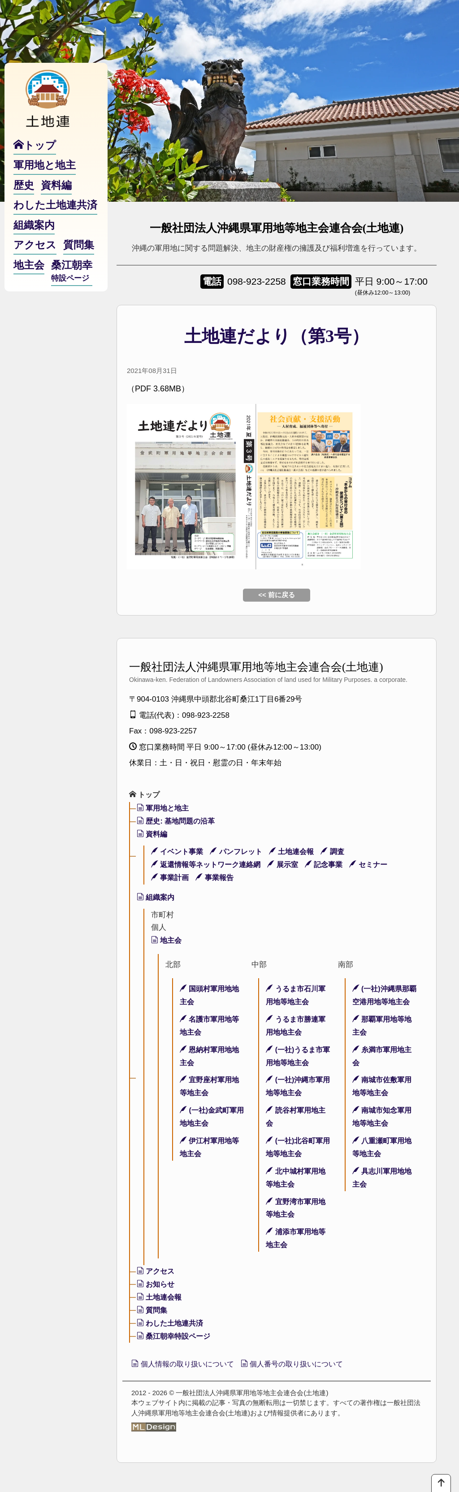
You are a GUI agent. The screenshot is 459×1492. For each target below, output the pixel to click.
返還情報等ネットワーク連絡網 (209, 865)
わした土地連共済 (172, 1323)
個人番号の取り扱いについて (310, 1365)
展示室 (290, 865)
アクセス (157, 1272)
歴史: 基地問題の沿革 (178, 822)
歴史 (23, 201)
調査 (342, 852)
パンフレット (241, 852)
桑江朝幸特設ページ (176, 1336)
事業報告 (218, 878)
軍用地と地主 (164, 809)
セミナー (380, 865)
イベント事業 (179, 852)
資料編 (153, 835)
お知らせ (157, 1285)
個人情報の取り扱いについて (189, 1365)
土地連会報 (299, 852)
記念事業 (333, 865)
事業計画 (171, 878)
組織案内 (157, 897)
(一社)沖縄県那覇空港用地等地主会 (382, 1002)
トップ (145, 795)
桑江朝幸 (71, 287)
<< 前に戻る (276, 595)
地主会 (167, 941)
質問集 (153, 1311)
